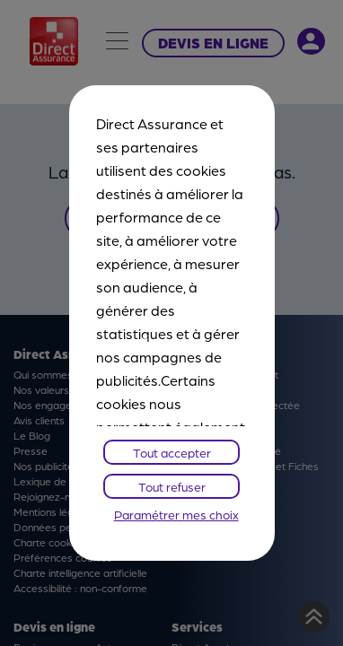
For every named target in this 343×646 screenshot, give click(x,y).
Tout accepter (172, 452)
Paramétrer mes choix (176, 514)
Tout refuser (172, 486)
